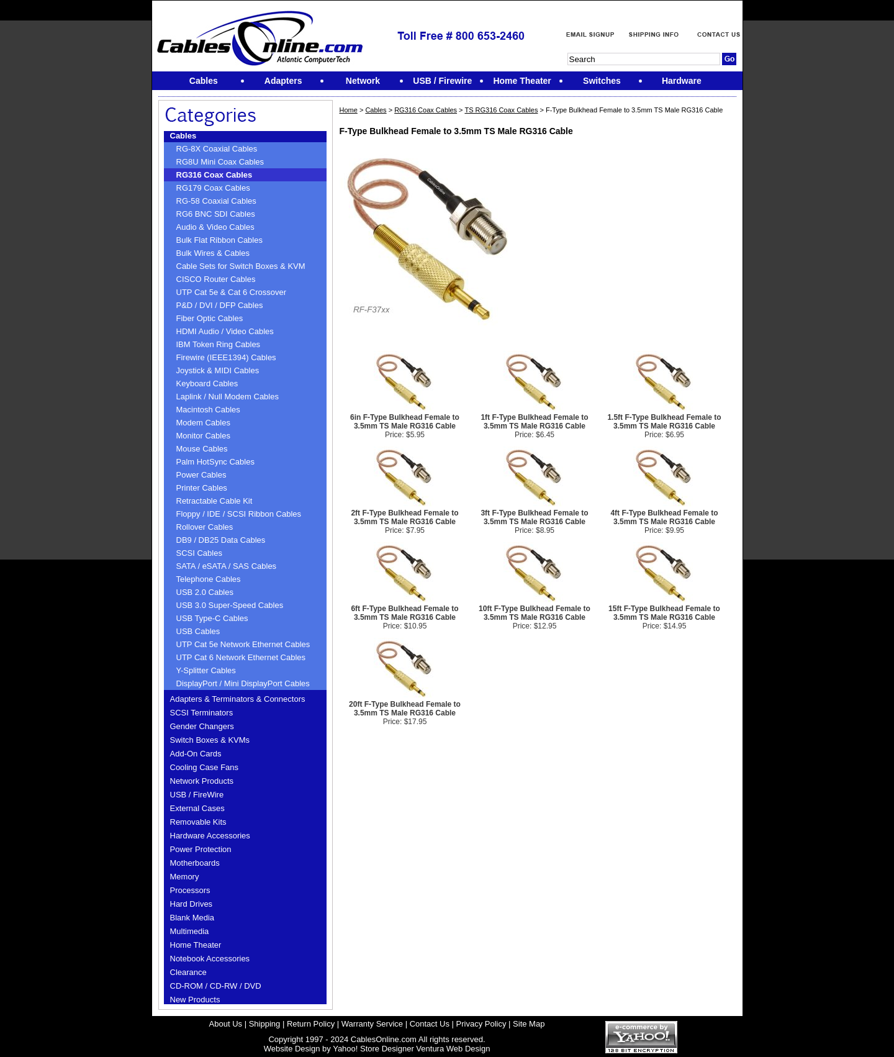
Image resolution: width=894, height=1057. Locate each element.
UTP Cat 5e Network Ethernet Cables (243, 644)
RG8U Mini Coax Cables (220, 161)
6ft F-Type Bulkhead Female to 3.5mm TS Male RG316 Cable (404, 613)
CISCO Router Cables (216, 279)
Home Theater (196, 945)
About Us (225, 1023)
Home (348, 110)
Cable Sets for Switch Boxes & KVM (240, 266)
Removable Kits (198, 822)
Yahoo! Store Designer (373, 1048)
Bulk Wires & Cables (213, 253)
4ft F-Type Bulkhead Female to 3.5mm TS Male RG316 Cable (664, 517)
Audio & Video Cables (215, 227)
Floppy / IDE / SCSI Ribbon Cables (239, 514)
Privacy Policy (481, 1023)
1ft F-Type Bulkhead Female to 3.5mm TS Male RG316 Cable (534, 421)
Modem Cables (203, 422)
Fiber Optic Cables (209, 318)
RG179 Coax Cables (213, 188)
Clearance (188, 972)
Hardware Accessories (210, 835)
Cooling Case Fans (204, 767)
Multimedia (189, 931)
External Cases (197, 808)
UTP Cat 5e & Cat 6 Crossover (231, 292)
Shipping (265, 1023)
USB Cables (198, 631)
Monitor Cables (203, 435)
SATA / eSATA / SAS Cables (226, 566)
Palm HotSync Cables (215, 461)
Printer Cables (201, 487)
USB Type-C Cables (212, 618)
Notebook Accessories (210, 958)
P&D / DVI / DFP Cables (219, 305)
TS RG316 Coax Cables (501, 110)
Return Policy (311, 1023)
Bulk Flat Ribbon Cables (219, 240)
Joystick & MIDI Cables (218, 370)
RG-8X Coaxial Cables (217, 148)
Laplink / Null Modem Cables (227, 396)
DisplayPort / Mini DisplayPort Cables (243, 683)
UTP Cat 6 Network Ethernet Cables (241, 657)
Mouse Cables (202, 448)
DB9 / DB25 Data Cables (221, 540)
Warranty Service (372, 1023)
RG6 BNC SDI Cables (215, 214)
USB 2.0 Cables (205, 592)
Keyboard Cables (207, 383)
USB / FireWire (197, 794)
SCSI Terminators (201, 712)
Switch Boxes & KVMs (210, 740)
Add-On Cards (196, 753)
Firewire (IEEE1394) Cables (226, 357)
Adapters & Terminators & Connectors (237, 699)
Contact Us (429, 1023)
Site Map (528, 1023)
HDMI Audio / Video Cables (225, 331)
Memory (184, 876)
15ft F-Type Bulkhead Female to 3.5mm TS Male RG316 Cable (664, 613)
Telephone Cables (208, 579)
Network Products (202, 781)
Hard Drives (191, 904)
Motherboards (195, 863)
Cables (183, 135)
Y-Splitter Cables (206, 670)
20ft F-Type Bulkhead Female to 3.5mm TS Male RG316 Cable (405, 708)
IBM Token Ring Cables (218, 344)
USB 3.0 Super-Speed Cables (230, 605)
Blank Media (192, 917)
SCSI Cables (199, 553)
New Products (195, 999)
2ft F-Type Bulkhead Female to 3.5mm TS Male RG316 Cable (404, 517)
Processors (190, 890)
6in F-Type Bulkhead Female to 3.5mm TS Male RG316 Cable (404, 421)
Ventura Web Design (453, 1048)
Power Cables (201, 474)
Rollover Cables (204, 527)
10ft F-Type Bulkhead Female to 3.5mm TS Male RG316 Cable (534, 613)
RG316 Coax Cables (214, 174)
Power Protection (201, 849)
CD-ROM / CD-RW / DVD (215, 986)
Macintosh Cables (208, 409)
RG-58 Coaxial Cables (216, 201)
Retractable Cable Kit (214, 501)
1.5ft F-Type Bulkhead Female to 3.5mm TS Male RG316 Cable (664, 421)
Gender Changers (202, 726)
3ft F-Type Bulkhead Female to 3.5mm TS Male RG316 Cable (534, 517)
